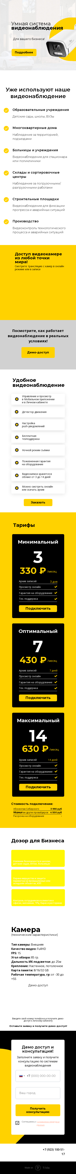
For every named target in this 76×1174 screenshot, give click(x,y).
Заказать (38, 502)
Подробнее (24, 52)
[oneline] (38, 1093)
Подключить (38, 787)
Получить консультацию (37, 1110)
